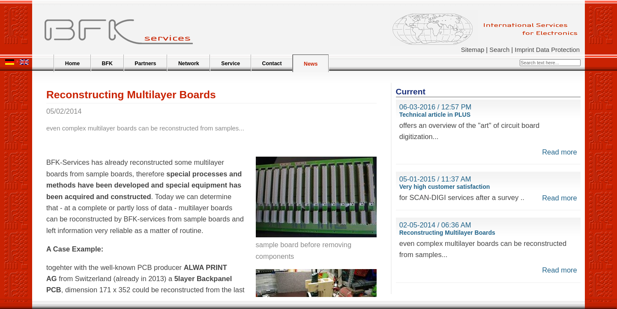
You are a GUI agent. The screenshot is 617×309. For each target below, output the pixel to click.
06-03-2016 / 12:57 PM (435, 107)
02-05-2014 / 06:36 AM (435, 225)
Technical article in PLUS (434, 114)
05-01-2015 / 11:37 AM (435, 179)
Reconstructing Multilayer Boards (447, 232)
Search (499, 49)
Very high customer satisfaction (444, 186)
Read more (559, 152)
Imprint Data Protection (547, 49)
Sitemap (472, 49)
